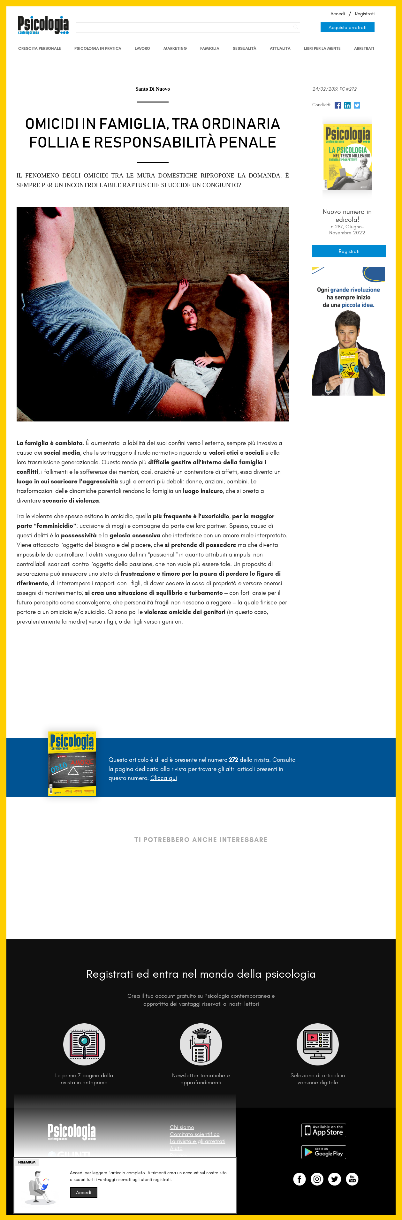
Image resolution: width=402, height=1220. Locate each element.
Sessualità (244, 48)
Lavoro (142, 48)
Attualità (280, 48)
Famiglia (209, 48)
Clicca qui (163, 778)
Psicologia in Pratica (97, 48)
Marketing (175, 48)
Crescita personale (39, 48)
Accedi (337, 14)
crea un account (183, 1173)
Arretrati (364, 48)
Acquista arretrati (348, 27)
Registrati (365, 14)
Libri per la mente (322, 48)
